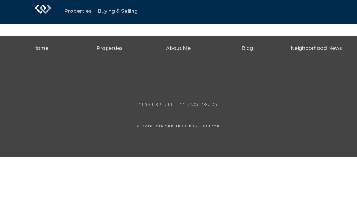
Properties (78, 11)
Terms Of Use (156, 104)
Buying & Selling (118, 11)
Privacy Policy (198, 104)
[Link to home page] (43, 12)
